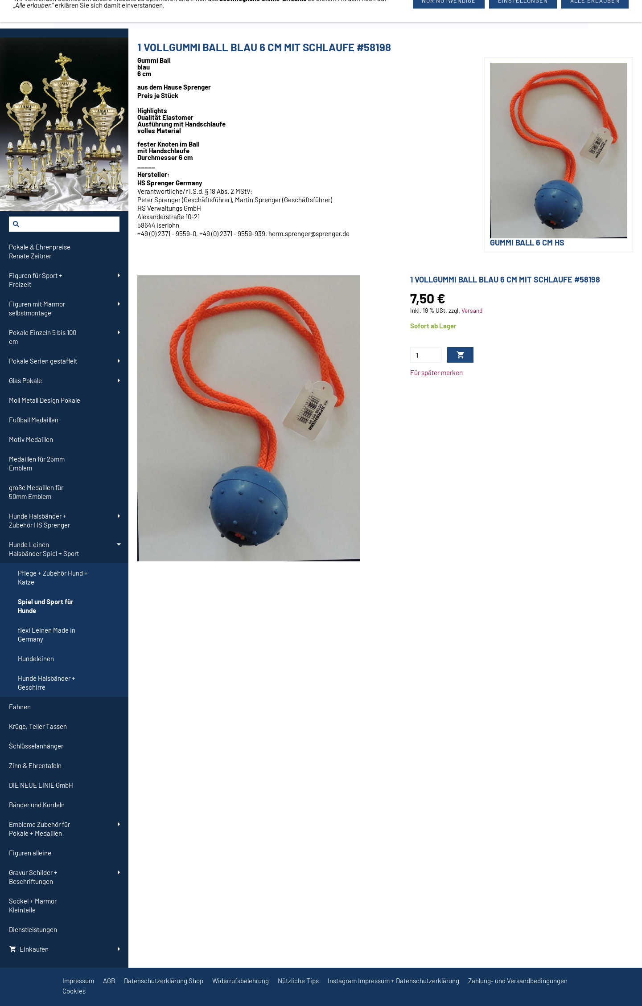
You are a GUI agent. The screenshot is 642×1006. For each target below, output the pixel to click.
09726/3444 (385, 14)
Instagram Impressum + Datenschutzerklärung (393, 981)
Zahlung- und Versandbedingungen (518, 981)
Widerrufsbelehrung (240, 981)
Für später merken (436, 372)
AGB (109, 981)
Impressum (78, 981)
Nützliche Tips (298, 981)
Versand (471, 310)
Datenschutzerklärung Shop (163, 981)
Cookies (74, 991)
